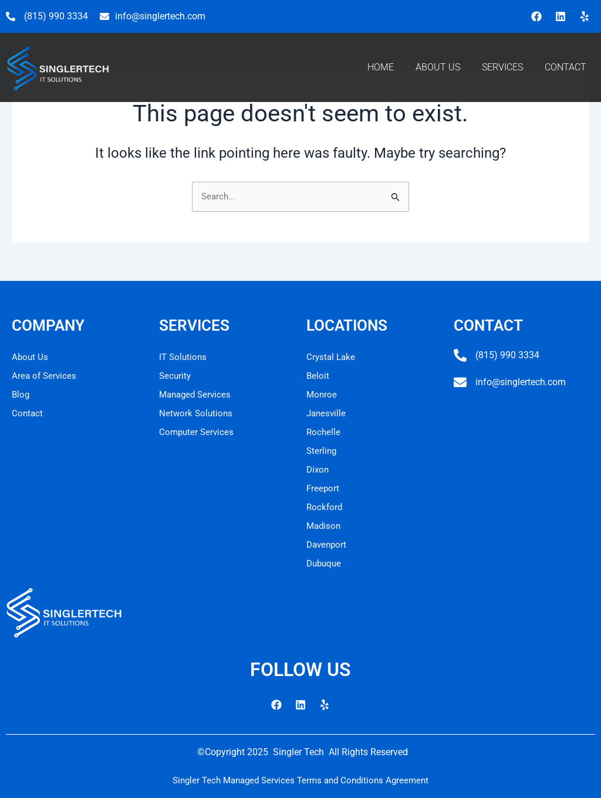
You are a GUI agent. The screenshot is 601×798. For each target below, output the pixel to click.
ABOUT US (438, 67)
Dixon (318, 469)
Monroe (322, 394)
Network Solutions (197, 413)
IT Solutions (184, 356)
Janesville (327, 413)
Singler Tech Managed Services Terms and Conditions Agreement (300, 780)
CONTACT (565, 67)
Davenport (327, 544)
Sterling (322, 450)
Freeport (323, 488)
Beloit (318, 375)
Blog (21, 394)
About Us (30, 356)
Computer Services (198, 431)
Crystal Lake (331, 356)
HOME (380, 67)
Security (176, 375)
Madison (324, 525)
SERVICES (502, 67)
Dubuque (325, 563)
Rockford (325, 506)
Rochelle (324, 431)
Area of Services (45, 375)
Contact (28, 413)
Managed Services (197, 394)
